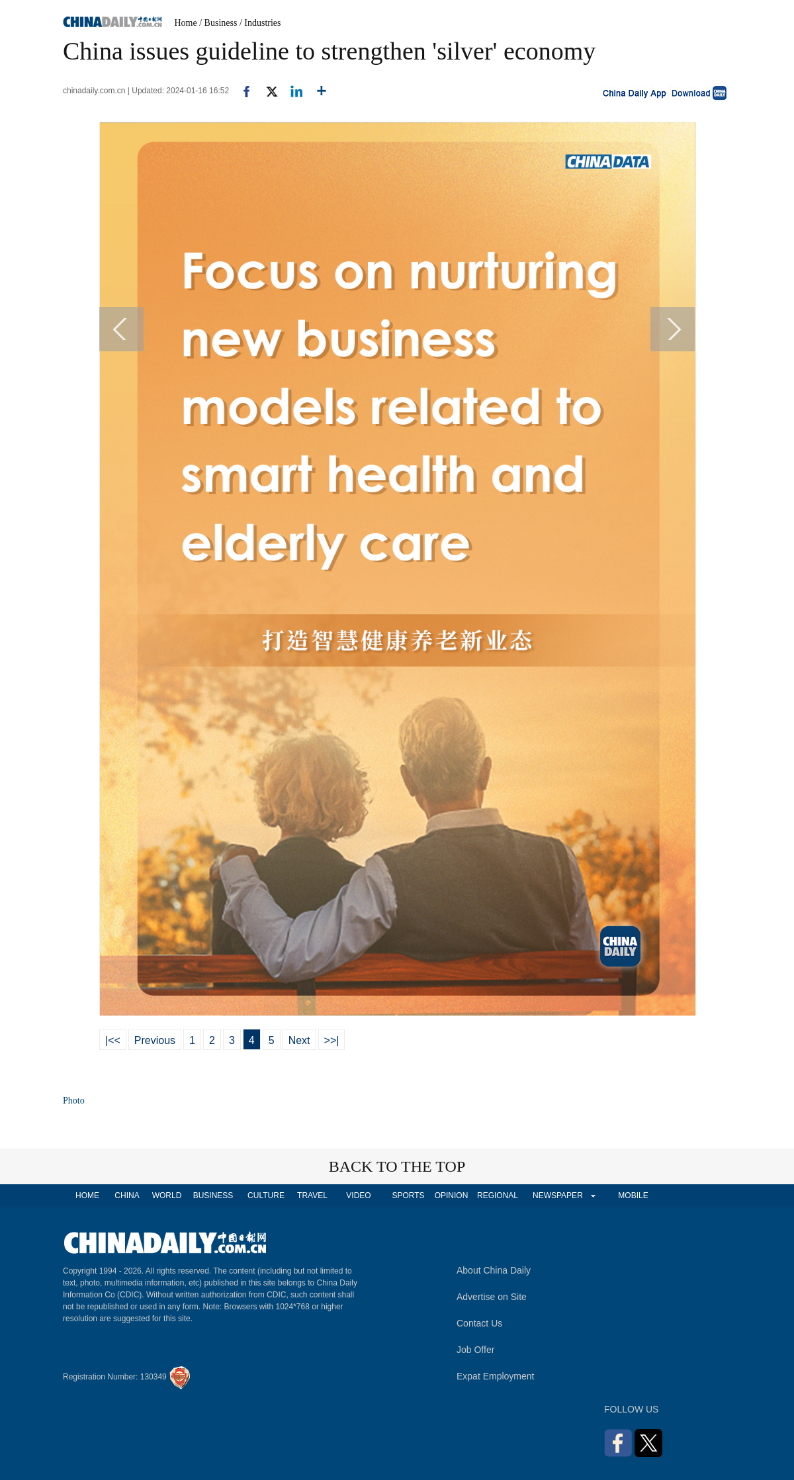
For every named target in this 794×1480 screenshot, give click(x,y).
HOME (87, 1195)
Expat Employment (496, 1376)
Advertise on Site (492, 1296)
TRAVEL (312, 1195)
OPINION (451, 1195)
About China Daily (494, 1270)
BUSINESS (213, 1195)
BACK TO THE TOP (397, 1166)
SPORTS (408, 1195)
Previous (154, 1040)
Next (299, 1040)
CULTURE (266, 1195)
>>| (331, 1040)
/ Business (218, 23)
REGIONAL (497, 1195)
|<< (112, 1040)
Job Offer (475, 1349)
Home (186, 23)
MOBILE (633, 1195)
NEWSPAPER (557, 1195)
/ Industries (260, 23)
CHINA (126, 1195)
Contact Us (479, 1323)
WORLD (167, 1195)
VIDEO (358, 1195)
